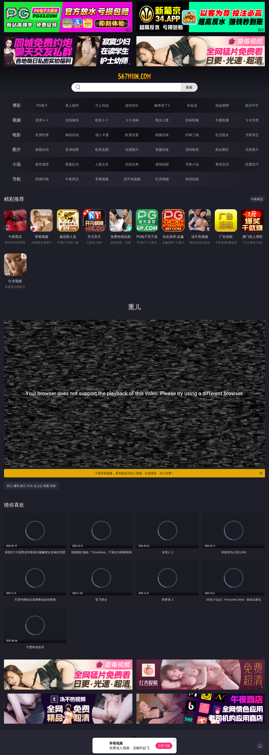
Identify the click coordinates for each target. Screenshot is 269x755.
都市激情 (42, 164)
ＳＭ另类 (252, 120)
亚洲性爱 (42, 134)
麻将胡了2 (162, 105)
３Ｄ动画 (132, 120)
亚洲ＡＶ (42, 120)
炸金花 (192, 105)
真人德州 (72, 105)
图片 (16, 149)
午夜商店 (72, 179)
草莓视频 (102, 179)
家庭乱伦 (72, 164)
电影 (16, 135)
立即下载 (164, 746)
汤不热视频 (132, 179)
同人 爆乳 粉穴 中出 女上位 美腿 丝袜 (31, 486)
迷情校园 (162, 164)
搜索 (189, 87)
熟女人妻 (162, 120)
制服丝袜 (162, 134)
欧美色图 (102, 149)
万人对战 (102, 105)
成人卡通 (102, 134)
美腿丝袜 (162, 149)
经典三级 (192, 134)
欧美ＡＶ (102, 120)
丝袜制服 (192, 120)
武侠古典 (132, 164)
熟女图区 (222, 149)
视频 (16, 120)
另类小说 (192, 164)
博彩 (16, 105)
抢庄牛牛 (252, 105)
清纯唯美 (192, 149)
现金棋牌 (222, 105)
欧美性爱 (132, 134)
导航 (16, 179)
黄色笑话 (222, 164)
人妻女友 (102, 164)
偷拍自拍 (72, 134)
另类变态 (252, 134)
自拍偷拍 (72, 120)
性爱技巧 (252, 164)
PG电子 (41, 105)
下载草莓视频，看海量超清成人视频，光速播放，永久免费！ (179, 473)
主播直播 (222, 120)
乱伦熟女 (222, 134)
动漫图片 (132, 149)
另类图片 (252, 149)
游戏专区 (132, 105)
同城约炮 (42, 179)
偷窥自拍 (42, 149)
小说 (16, 164)
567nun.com (134, 76)
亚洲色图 (72, 149)
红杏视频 (162, 179)
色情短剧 (192, 179)
